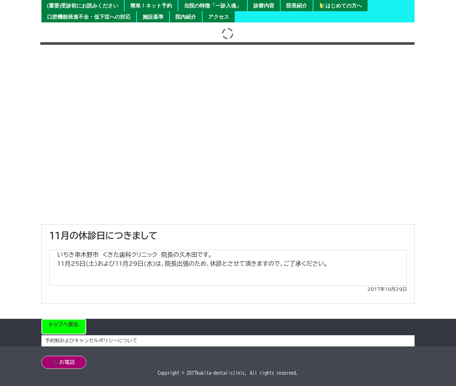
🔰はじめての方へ (340, 6)
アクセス (218, 17)
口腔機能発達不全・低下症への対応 (89, 17)
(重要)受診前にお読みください (82, 6)
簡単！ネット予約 (151, 6)
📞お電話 (64, 362)
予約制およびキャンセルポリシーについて (91, 340)
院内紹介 (185, 17)
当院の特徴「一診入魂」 (212, 6)
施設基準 (153, 17)
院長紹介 (296, 6)
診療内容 (263, 6)
